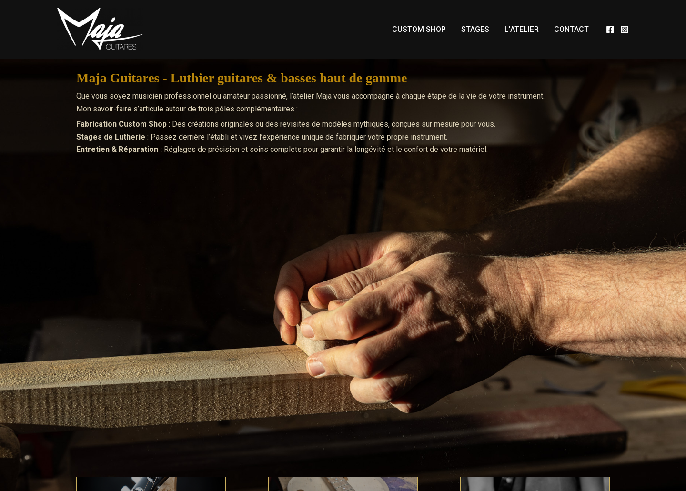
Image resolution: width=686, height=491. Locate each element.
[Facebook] (610, 29)
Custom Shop (419, 29)
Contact (571, 29)
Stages (475, 29)
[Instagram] (624, 29)
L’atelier (521, 29)
